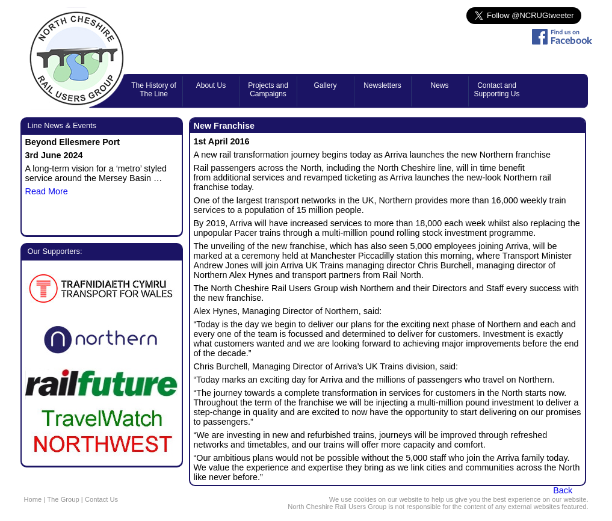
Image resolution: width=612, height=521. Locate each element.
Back (562, 490)
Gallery (325, 85)
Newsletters (382, 85)
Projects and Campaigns (268, 89)
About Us (211, 85)
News (439, 85)
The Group (63, 499)
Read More (46, 191)
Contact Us (101, 499)
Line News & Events (62, 125)
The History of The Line (153, 89)
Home (33, 499)
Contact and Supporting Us (496, 89)
